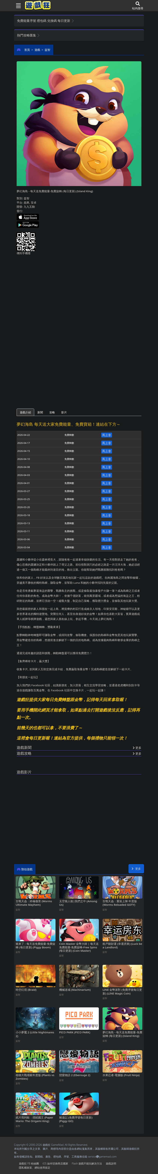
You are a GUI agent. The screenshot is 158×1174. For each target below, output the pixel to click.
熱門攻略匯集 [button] (28, 35)
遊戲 (37, 50)
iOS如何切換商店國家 (55, 1163)
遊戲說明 (111, 1163)
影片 (64, 412)
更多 (136, 868)
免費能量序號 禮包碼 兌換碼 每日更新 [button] (45, 20)
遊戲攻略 (24, 753)
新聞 (40, 412)
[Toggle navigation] (16, 5)
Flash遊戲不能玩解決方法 (87, 1163)
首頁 (27, 50)
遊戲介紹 (25, 412)
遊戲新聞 (24, 747)
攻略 (52, 412)
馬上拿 (106, 435)
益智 (47, 50)
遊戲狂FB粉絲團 (29, 1163)
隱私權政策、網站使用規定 (34, 1167)
